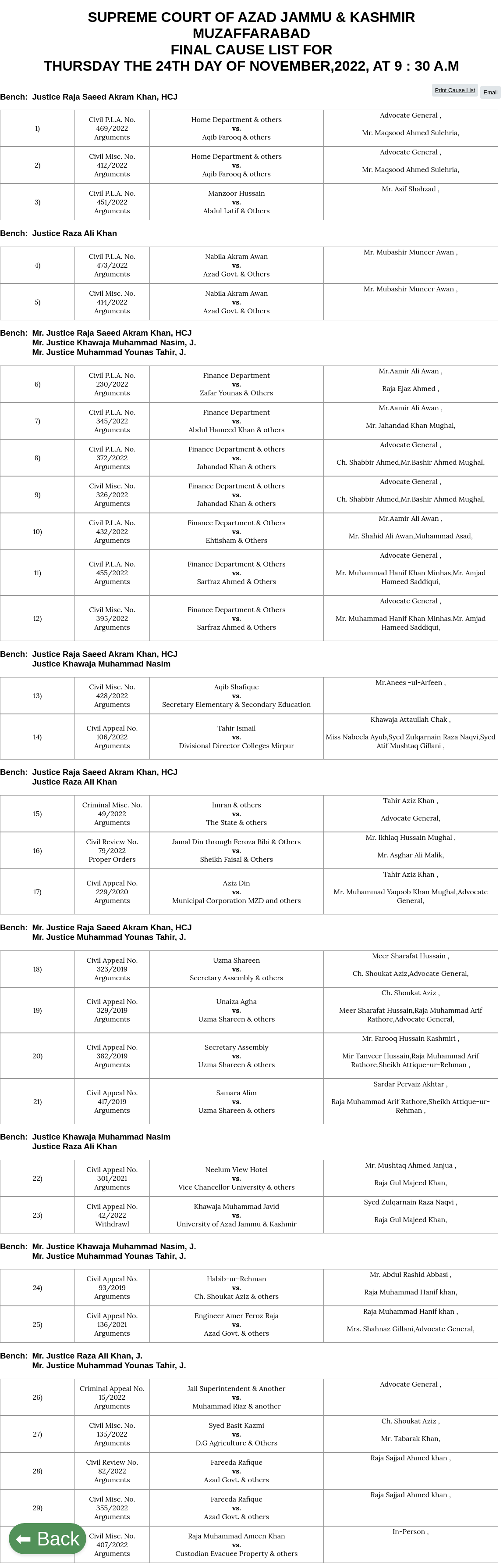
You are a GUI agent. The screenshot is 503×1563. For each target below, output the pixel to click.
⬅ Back (47, 1538)
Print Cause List (455, 90)
